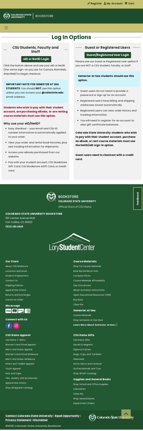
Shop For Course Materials (87, 266)
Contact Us (11, 280)
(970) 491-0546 (14, 226)
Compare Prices (81, 275)
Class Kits (78, 304)
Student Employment (16, 275)
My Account (113, 3)
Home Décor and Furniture (87, 363)
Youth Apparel (13, 368)
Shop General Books (84, 398)
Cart (129, 3)
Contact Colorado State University (29, 416)
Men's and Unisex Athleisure (20, 359)
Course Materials (82, 315)
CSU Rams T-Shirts (15, 339)
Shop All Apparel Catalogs (19, 387)
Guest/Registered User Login (107, 55)
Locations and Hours (16, 271)
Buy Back (78, 299)
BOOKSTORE (44, 16)
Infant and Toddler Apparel (19, 363)
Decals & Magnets (83, 344)
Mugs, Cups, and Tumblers (87, 354)
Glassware (78, 359)
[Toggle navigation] (6, 28)
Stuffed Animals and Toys (87, 368)
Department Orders (84, 403)
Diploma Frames (82, 349)
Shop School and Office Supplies (90, 384)
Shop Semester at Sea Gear (88, 320)
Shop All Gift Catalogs (84, 373)
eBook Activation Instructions (89, 290)
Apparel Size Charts (15, 290)
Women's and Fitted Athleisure (21, 354)
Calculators (79, 388)
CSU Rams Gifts (81, 339)
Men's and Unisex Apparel (18, 349)
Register (94, 3)
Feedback (138, 198)
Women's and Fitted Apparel (20, 344)
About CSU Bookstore (16, 266)
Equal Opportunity (67, 416)
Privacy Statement (18, 420)
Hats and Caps (13, 373)
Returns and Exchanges (17, 294)
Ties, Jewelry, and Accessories (21, 378)
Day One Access (82, 285)
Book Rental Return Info (85, 271)
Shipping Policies (14, 285)
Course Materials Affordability (89, 280)
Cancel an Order (14, 299)
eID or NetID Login (36, 59)
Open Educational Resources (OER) (92, 294)
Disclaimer (40, 420)
